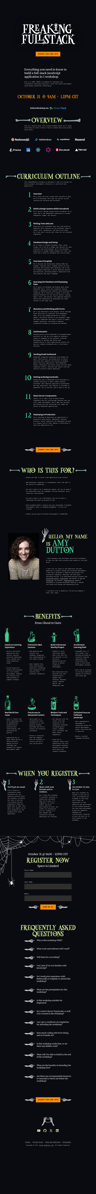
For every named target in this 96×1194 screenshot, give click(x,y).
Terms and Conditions (52, 1142)
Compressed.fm (69, 580)
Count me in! (48, 907)
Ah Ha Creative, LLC (46, 1145)
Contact (27, 1142)
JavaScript (50, 580)
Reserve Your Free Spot (48, 54)
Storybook (56, 200)
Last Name (28, 882)
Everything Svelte (52, 578)
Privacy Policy (38, 1142)
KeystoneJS (64, 578)
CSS (81, 578)
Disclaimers (67, 1142)
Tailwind (46, 200)
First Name (28, 870)
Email (26, 894)
